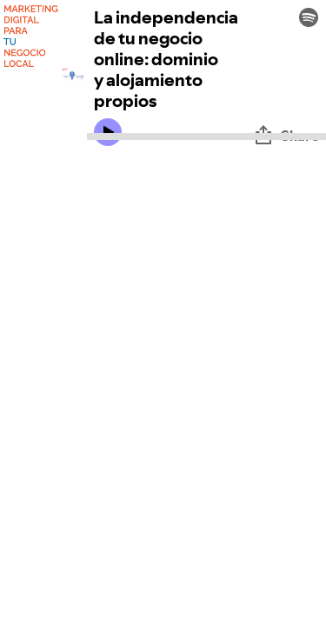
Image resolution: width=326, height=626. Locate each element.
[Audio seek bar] (206, 136)
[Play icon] (108, 132)
